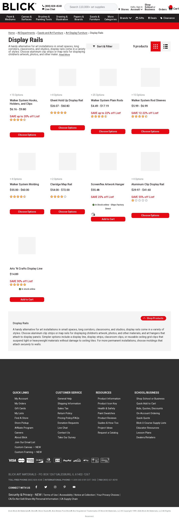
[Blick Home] (19, 7)
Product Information (109, 398)
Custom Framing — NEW (28, 452)
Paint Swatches (106, 413)
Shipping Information (69, 403)
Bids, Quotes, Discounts (149, 408)
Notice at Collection (85, 495)
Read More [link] (64, 54)
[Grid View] (156, 46)
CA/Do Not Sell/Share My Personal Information (33, 499)
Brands (126, 18)
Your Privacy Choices (108, 495)
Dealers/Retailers (145, 437)
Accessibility (66, 495)
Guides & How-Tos (108, 422)
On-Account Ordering (148, 413)
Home (11, 33)
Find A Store (21, 418)
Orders (163, 9)
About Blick (21, 437)
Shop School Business (150, 7)
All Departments (26, 33)
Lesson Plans (143, 432)
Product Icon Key (107, 403)
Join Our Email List (25, 442)
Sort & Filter (103, 46)
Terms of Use (50, 495)
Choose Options (27, 134)
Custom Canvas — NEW (28, 447)
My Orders (20, 403)
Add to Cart (108, 219)
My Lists (19, 413)
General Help (65, 398)
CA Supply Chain (69, 499)
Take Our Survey (67, 437)
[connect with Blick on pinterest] (64, 489)
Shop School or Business (150, 398)
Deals (152, 18)
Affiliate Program (24, 427)
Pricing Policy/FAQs (68, 418)
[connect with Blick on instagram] (55, 489)
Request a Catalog (108, 432)
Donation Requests (68, 422)
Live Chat (63, 427)
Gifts (140, 18)
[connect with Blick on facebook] (36, 489)
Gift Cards (20, 408)
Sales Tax (63, 408)
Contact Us (64, 432)
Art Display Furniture (76, 33)
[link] (48, 9)
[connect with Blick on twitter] (45, 489)
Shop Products (153, 318)
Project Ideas (105, 427)
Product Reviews (107, 418)
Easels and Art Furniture (50, 33)
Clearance (167, 18)
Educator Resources (147, 427)
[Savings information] (27, 116)
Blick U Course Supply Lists (151, 422)
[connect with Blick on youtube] (74, 489)
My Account (21, 398)
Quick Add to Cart (146, 403)
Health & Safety (106, 408)
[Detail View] (166, 46)
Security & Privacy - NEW (25, 494)
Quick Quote (143, 418)
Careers (19, 432)
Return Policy (65, 413)
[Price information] (18, 109)
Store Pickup (22, 422)
